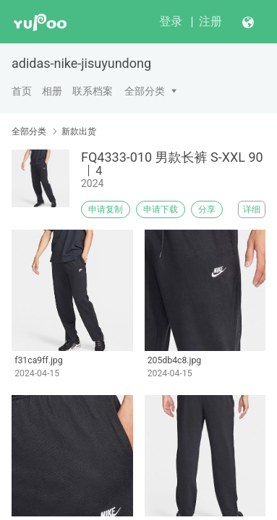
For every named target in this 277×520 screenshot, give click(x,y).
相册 (52, 91)
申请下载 (160, 209)
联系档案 (92, 91)
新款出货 (78, 131)
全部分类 (144, 91)
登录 (170, 21)
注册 (210, 21)
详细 (251, 209)
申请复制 (105, 209)
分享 (207, 209)
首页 (22, 91)
